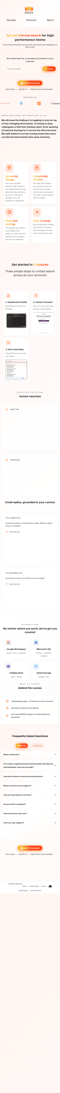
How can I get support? (14, 822)
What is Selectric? (12, 754)
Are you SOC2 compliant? (15, 804)
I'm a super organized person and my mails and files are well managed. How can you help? (28, 765)
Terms (44, 886)
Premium (31, 20)
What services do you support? (17, 785)
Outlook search (36, 890)
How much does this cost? (15, 813)
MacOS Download (30, 83)
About (50, 20)
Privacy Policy (34, 886)
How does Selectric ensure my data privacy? (23, 776)
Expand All (22, 746)
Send (49, 69)
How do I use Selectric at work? (18, 795)
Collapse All (37, 746)
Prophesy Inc (18, 884)
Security (11, 20)
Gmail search (23, 890)
